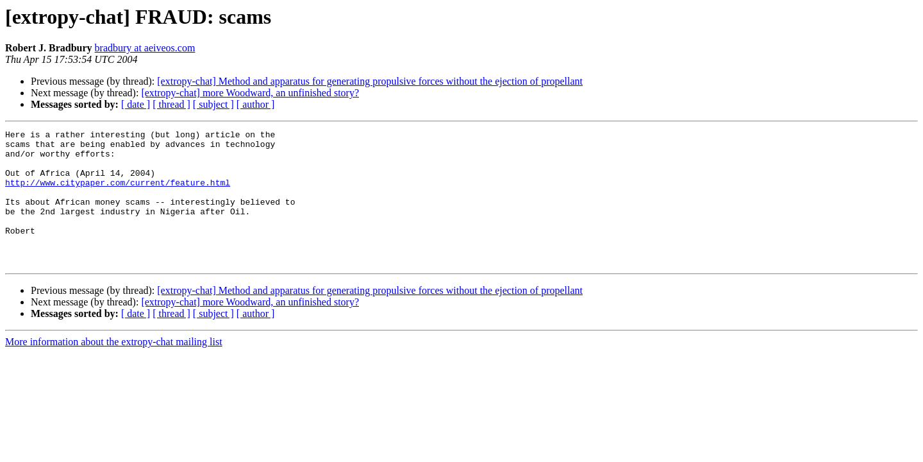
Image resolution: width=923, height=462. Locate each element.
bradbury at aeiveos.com (145, 47)
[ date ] (135, 104)
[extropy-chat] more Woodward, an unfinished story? (250, 92)
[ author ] (256, 104)
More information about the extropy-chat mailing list (113, 368)
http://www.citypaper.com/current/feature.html (117, 194)
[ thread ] (171, 104)
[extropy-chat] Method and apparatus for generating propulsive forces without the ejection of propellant (370, 81)
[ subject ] (213, 104)
